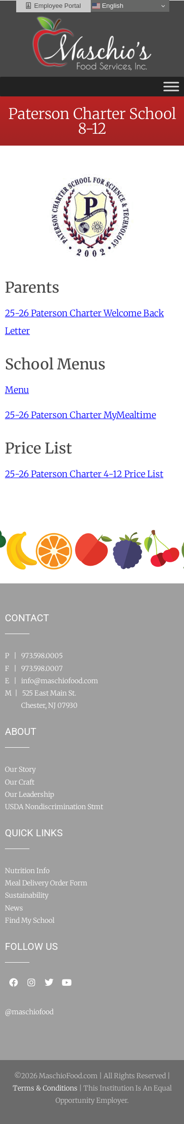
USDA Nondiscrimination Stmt (54, 806)
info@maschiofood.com (59, 680)
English (107, 6)
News (14, 908)
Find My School (29, 920)
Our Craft (19, 782)
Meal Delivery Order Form (46, 883)
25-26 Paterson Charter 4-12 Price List (84, 474)
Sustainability (27, 895)
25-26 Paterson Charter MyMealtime (80, 415)
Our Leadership (29, 794)
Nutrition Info (27, 870)
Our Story (20, 769)
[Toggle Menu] (171, 86)
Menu (17, 389)
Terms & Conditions (45, 1088)
